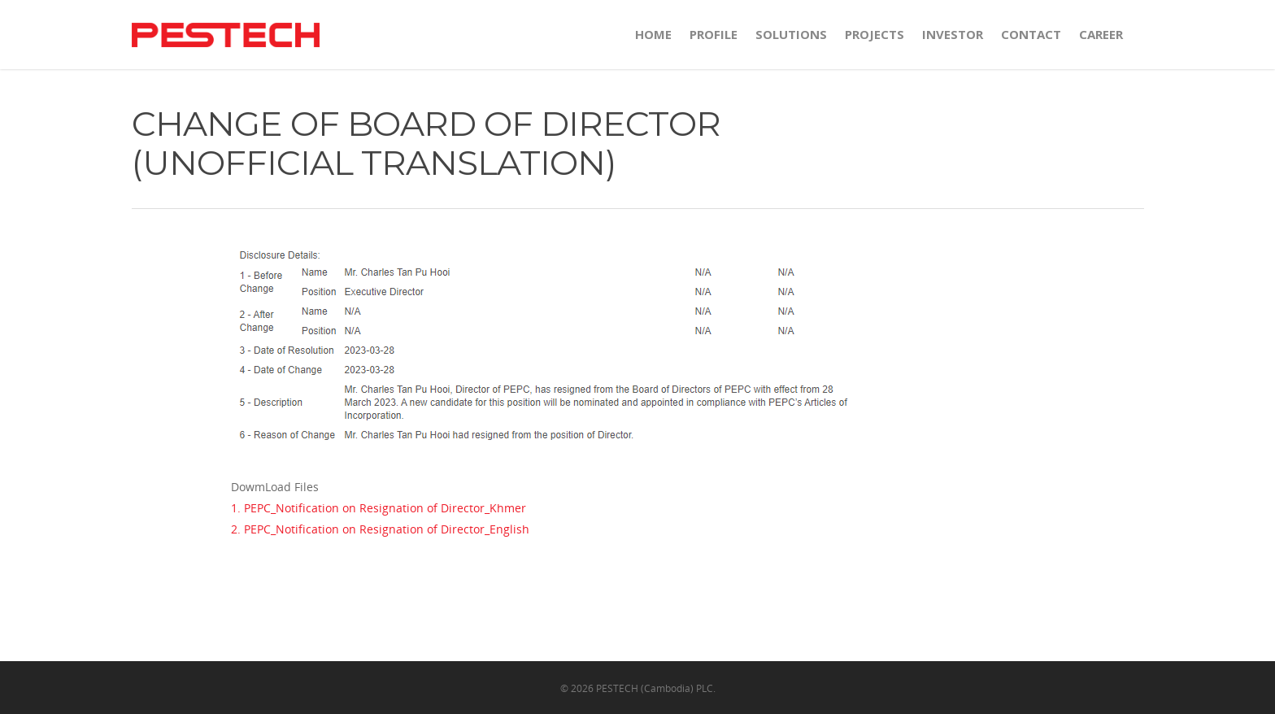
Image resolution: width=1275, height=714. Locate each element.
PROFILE (714, 34)
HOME (653, 34)
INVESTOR (952, 34)
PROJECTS (874, 34)
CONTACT (1031, 34)
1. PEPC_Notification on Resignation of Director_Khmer (378, 508)
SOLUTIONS (791, 34)
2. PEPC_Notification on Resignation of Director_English (380, 529)
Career (1101, 34)
